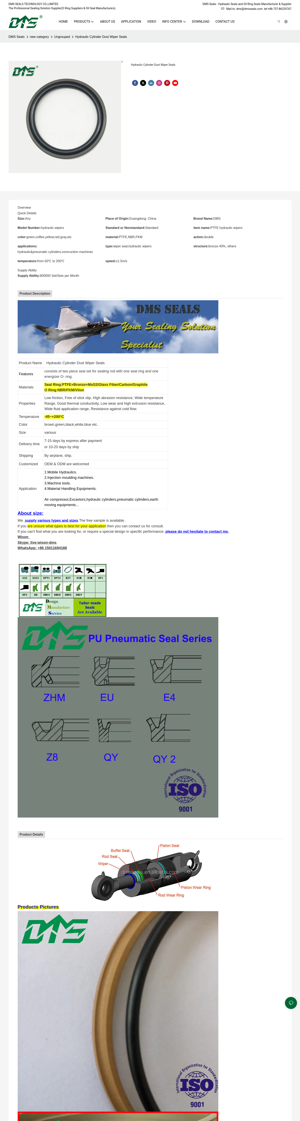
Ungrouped (62, 36)
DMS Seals (17, 36)
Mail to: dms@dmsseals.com (242, 8)
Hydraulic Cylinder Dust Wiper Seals (101, 36)
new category (39, 36)
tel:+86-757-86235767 (278, 8)
